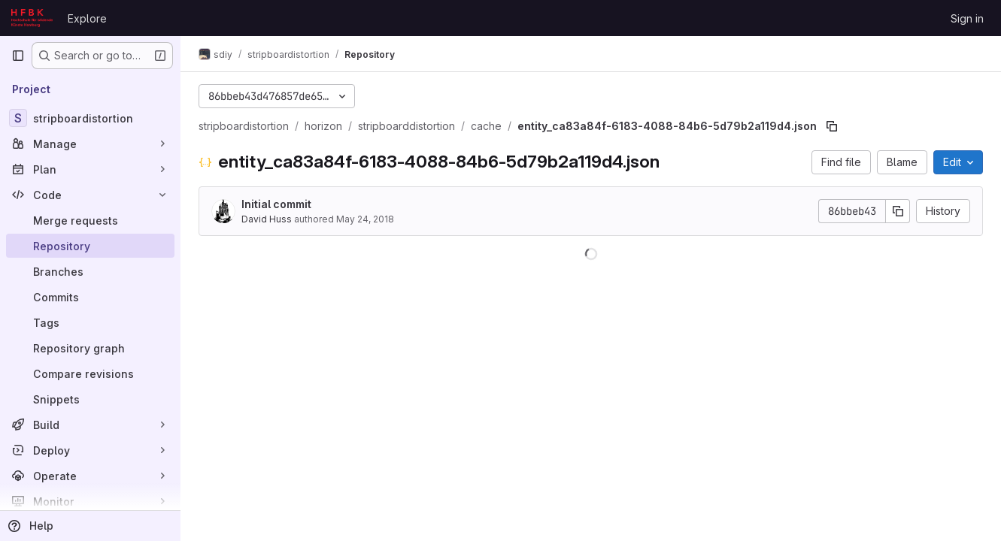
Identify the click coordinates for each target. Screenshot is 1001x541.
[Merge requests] (90, 220)
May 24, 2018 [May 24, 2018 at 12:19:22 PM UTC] (365, 219)
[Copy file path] (832, 126)
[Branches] (90, 271)
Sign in (967, 18)
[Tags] (90, 322)
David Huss (266, 219)
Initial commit (276, 204)
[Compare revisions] (90, 373)
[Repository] (90, 246)
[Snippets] (90, 399)
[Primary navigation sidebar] (18, 56)
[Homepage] (32, 18)
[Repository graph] (90, 348)
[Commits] (90, 297)
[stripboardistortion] (90, 118)
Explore (87, 18)
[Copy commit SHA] (898, 211)
